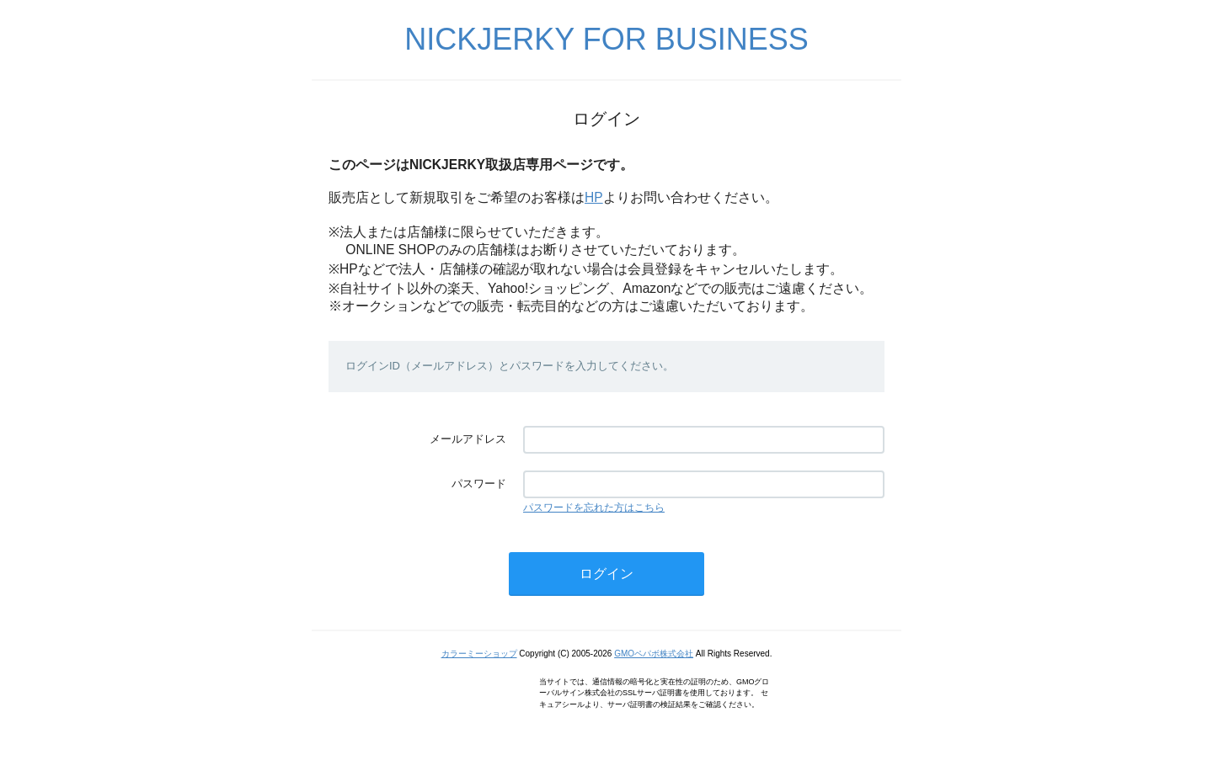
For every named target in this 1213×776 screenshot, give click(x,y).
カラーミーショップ (479, 653)
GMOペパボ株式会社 (653, 653)
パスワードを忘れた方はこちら (594, 507)
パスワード (479, 483)
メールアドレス (468, 439)
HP (594, 197)
